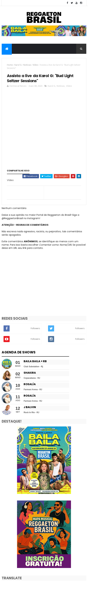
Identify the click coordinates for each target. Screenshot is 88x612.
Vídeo (35, 67)
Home (10, 67)
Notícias (27, 67)
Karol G (18, 67)
